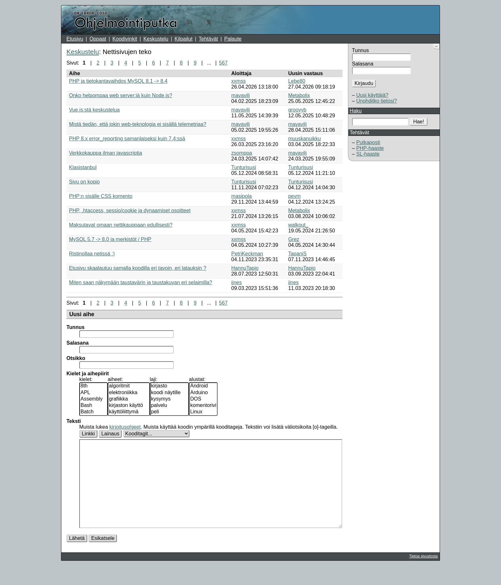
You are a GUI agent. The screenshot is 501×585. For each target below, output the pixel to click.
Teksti (73, 421)
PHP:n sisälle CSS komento (100, 196)
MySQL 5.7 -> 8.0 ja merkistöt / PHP (110, 239)
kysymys (169, 399)
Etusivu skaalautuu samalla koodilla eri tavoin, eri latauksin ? (137, 268)
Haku (356, 110)
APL (93, 393)
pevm (294, 196)
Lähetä (77, 557)
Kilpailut (183, 39)
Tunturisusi (243, 167)
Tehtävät (208, 39)
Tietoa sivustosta (423, 575)
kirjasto (169, 386)
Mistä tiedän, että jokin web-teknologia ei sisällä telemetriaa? (137, 124)
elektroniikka (128, 393)
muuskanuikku (304, 138)
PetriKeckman (247, 253)
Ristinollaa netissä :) (92, 253)
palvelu (169, 405)
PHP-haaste (370, 148)
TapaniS (297, 253)
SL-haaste (368, 154)
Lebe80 (296, 81)
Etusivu (74, 39)
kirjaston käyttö (128, 405)
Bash (93, 405)
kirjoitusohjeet (125, 427)
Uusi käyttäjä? (372, 95)
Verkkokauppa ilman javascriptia (105, 153)
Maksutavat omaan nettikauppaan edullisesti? (121, 225)
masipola (241, 196)
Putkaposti (368, 142)
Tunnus (360, 50)
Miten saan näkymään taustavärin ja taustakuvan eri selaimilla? (140, 282)
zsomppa (241, 153)
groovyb (297, 110)
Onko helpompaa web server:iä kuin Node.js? (120, 95)
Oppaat (97, 39)
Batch (93, 412)
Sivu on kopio (84, 181)
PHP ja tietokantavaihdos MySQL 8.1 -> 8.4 (118, 81)
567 (223, 63)
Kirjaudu (364, 83)
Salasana (363, 63)
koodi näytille (169, 393)
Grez (293, 239)
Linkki (88, 433)
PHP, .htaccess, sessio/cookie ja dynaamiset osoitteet (129, 210)
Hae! (418, 121)
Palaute (233, 39)
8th (93, 386)
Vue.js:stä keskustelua (94, 110)
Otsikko (75, 358)
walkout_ (298, 225)
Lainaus (110, 433)
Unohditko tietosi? (376, 101)
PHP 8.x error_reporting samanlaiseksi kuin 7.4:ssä (127, 138)
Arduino (203, 393)
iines (236, 282)
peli (169, 412)
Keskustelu (155, 39)
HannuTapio (244, 268)
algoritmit (128, 386)
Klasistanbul (82, 167)
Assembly (93, 399)
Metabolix (299, 95)
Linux (203, 412)
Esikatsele (102, 557)
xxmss (238, 81)
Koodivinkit (124, 39)
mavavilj (240, 95)
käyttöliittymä (128, 412)
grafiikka (128, 399)
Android (203, 386)
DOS (203, 399)
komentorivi (203, 405)
